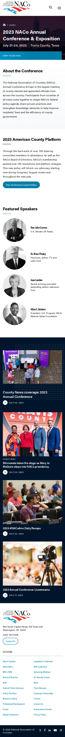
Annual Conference (11, 714)
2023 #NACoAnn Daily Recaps (22, 528)
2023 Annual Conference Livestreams (26, 589)
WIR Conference (40, 666)
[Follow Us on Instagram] (61, 730)
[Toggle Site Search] (50, 8)
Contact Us (10, 641)
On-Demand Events (42, 677)
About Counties (9, 661)
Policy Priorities (9, 693)
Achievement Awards (43, 709)
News (36, 682)
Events (12, 25)
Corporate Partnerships (43, 693)
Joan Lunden (36, 280)
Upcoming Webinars (42, 671)
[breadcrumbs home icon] (4, 25)
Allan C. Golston (38, 309)
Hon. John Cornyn (39, 227)
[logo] (16, 13)
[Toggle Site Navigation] (59, 8)
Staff (5, 682)
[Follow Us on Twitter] (40, 730)
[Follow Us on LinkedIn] (49, 730)
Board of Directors (10, 677)
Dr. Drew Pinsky (38, 254)
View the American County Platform (21, 184)
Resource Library (10, 698)
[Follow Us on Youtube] (55, 730)
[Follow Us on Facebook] (45, 730)
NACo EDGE (7, 671)
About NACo (8, 666)
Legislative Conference (43, 661)
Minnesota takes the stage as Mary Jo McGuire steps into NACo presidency (26, 464)
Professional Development (14, 703)
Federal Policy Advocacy (13, 687)
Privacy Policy (40, 714)
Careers (37, 698)
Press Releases (40, 687)
